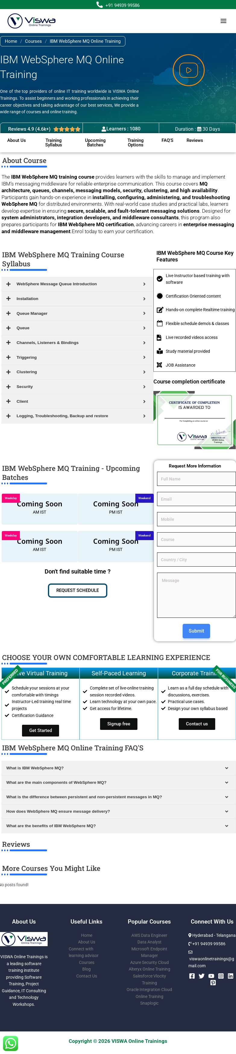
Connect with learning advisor (84, 952)
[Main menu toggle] (223, 21)
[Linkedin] (231, 976)
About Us (86, 942)
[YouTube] (211, 976)
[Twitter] (202, 976)
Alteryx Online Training (149, 969)
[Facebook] (192, 976)
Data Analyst (149, 942)
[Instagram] (221, 976)
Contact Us (86, 976)
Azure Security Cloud (149, 962)
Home (11, 41)
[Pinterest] (213, 983)
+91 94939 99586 (122, 5)
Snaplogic (149, 1003)
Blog (86, 969)
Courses (33, 41)
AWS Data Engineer (149, 935)
